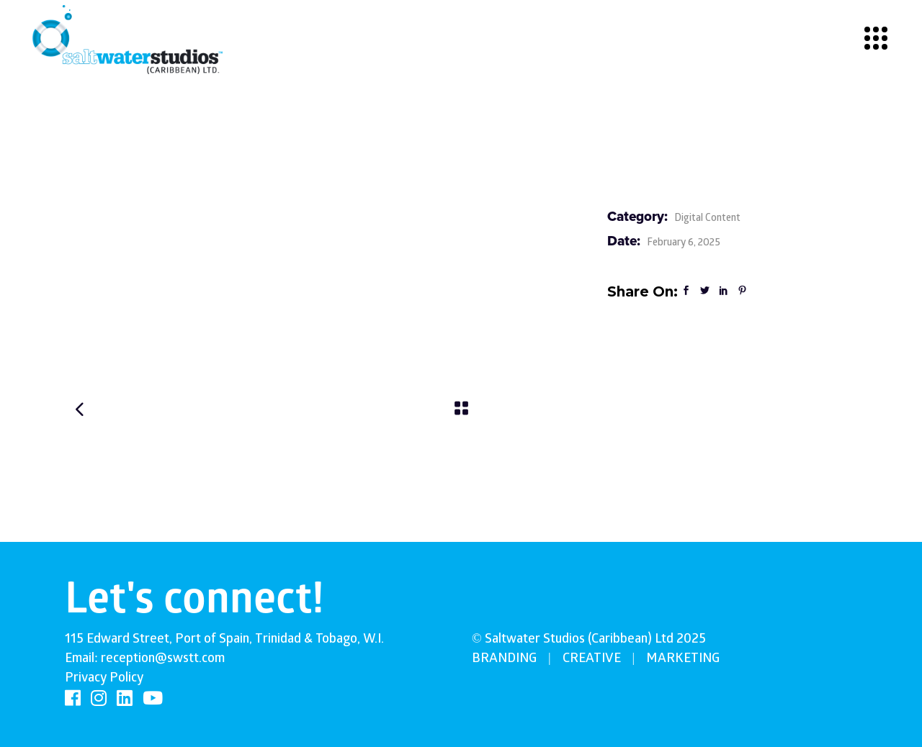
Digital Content (707, 218)
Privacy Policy (104, 678)
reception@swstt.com (163, 659)
